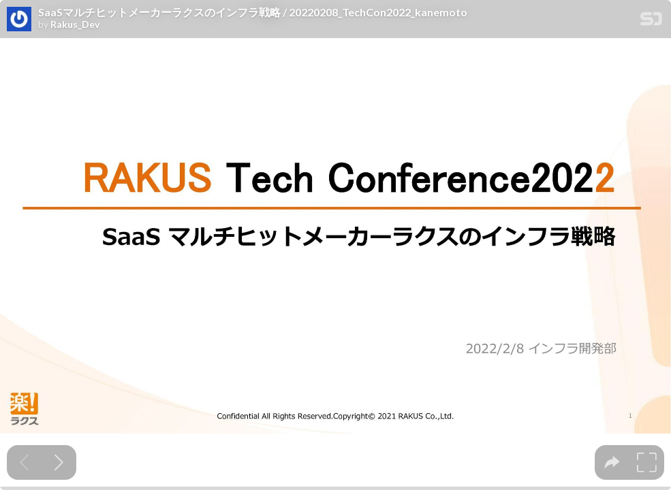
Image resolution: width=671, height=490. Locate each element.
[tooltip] (612, 462)
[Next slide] (59, 462)
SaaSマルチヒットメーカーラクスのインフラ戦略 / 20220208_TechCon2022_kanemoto (252, 12)
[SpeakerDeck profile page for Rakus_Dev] (19, 20)
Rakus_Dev (74, 24)
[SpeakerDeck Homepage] (651, 21)
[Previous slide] (24, 462)
